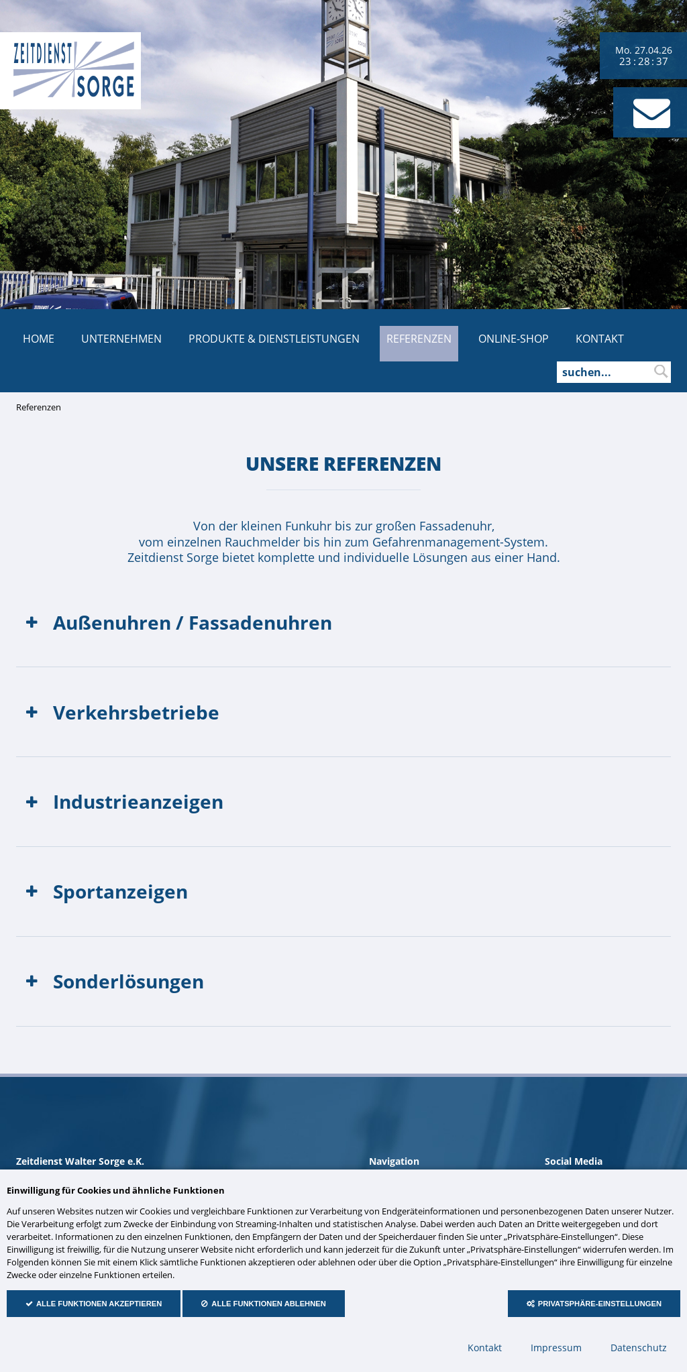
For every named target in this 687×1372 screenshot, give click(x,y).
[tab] (343, 622)
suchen (661, 371)
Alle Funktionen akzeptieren (99, 1304)
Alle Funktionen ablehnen (268, 1304)
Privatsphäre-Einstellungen (600, 1304)
